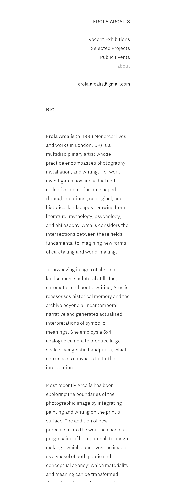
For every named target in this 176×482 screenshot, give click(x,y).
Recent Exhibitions (109, 39)
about (123, 66)
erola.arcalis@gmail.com (104, 84)
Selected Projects (110, 48)
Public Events (115, 57)
